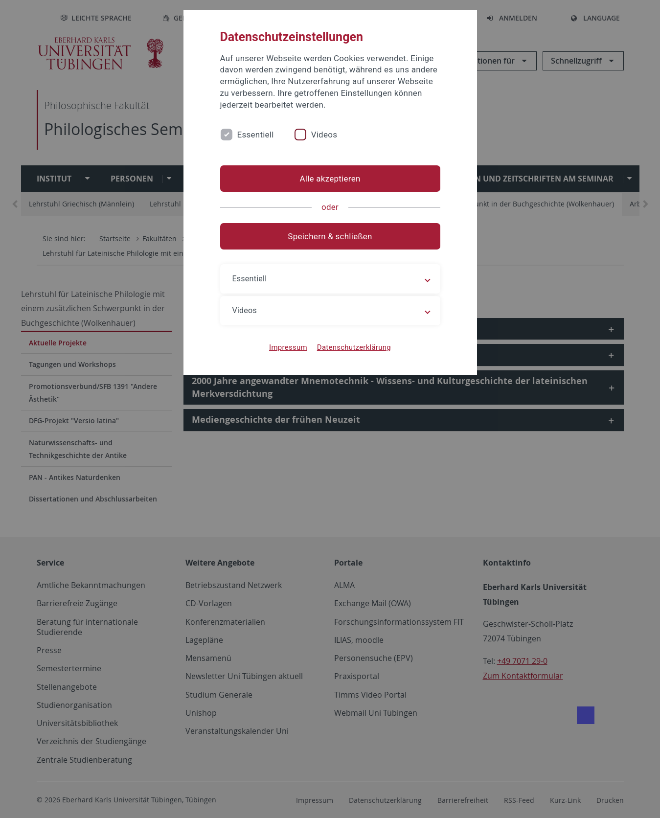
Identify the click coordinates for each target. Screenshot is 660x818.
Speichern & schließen (330, 236)
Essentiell (255, 134)
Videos (324, 134)
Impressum (288, 347)
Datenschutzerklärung (354, 347)
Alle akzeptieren (329, 178)
